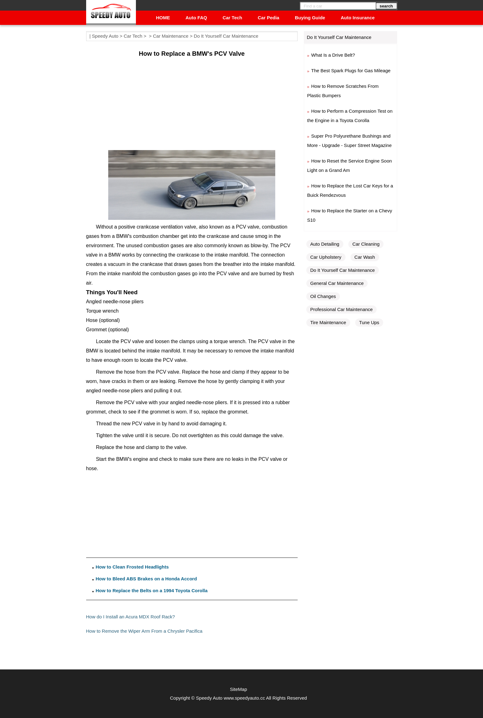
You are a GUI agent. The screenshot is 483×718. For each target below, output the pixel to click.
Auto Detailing (324, 244)
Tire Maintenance (328, 322)
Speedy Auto (105, 36)
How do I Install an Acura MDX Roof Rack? (130, 616)
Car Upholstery (325, 257)
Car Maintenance (170, 36)
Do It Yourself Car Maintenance (226, 36)
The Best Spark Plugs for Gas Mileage (351, 70)
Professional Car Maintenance (341, 309)
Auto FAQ (196, 17)
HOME (163, 17)
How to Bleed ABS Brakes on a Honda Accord (146, 578)
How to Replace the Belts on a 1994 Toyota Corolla (152, 590)
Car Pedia (268, 17)
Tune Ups (369, 322)
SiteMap (238, 689)
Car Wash (365, 257)
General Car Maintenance (337, 283)
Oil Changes (323, 296)
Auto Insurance (357, 17)
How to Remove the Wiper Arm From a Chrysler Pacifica (144, 631)
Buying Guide (310, 17)
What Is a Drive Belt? (333, 55)
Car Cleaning (366, 244)
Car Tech (232, 17)
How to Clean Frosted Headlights (132, 566)
